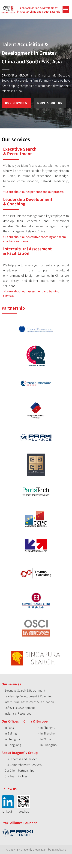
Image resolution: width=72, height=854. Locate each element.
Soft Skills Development (19, 707)
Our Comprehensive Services (23, 765)
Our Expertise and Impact (20, 759)
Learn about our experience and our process (34, 191)
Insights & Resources (17, 713)
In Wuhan (46, 739)
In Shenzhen (48, 733)
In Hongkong (12, 745)
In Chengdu (47, 727)
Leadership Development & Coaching (28, 696)
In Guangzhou (49, 745)
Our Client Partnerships (19, 770)
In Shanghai (12, 739)
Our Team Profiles (15, 776)
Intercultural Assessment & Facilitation (29, 702)
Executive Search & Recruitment (24, 690)
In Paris (9, 727)
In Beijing (10, 733)
